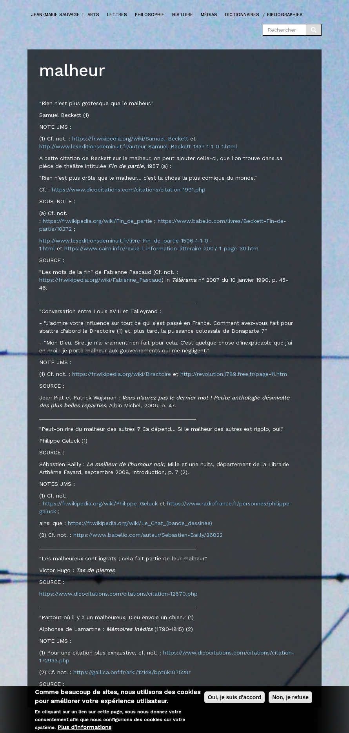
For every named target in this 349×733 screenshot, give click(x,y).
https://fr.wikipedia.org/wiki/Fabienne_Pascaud (100, 280)
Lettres (117, 14)
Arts (93, 14)
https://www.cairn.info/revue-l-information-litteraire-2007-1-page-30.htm (161, 248)
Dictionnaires (242, 14)
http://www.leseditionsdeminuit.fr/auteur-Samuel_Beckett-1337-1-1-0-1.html (138, 146)
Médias (209, 14)
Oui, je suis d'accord (234, 698)
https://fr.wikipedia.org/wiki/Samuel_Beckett (130, 138)
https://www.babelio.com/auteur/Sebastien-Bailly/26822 (148, 535)
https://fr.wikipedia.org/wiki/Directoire (121, 374)
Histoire (182, 14)
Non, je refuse (290, 698)
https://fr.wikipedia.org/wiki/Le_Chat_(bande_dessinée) (140, 523)
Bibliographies (285, 14)
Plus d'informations (84, 728)
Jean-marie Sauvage (55, 14)
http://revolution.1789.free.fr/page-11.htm (233, 374)
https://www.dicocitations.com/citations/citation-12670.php (118, 594)
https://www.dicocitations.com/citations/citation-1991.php (128, 189)
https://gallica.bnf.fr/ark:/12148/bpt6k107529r (132, 672)
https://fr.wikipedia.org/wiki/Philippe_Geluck (100, 503)
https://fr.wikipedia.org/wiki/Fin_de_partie (97, 221)
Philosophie (149, 14)
